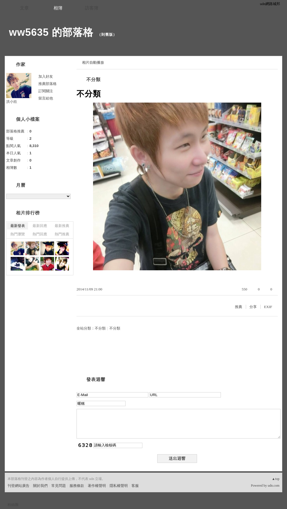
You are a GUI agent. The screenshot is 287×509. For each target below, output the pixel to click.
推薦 (238, 307)
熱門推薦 (62, 234)
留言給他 (45, 98)
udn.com (273, 485)
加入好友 (45, 76)
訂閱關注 (45, 91)
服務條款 (77, 486)
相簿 (58, 8)
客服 (135, 486)
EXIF (268, 307)
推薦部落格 (47, 84)
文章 (24, 8)
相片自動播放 (93, 62)
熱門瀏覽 (17, 234)
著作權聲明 (97, 486)
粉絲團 (13, 505)
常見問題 (58, 486)
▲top (275, 479)
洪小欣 (11, 102)
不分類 (93, 79)
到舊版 (107, 34)
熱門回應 (40, 234)
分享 (253, 307)
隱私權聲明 (119, 486)
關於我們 (40, 486)
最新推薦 (62, 226)
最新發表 (17, 226)
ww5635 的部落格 (51, 32)
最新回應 (40, 226)
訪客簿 (91, 8)
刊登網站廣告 (18, 486)
